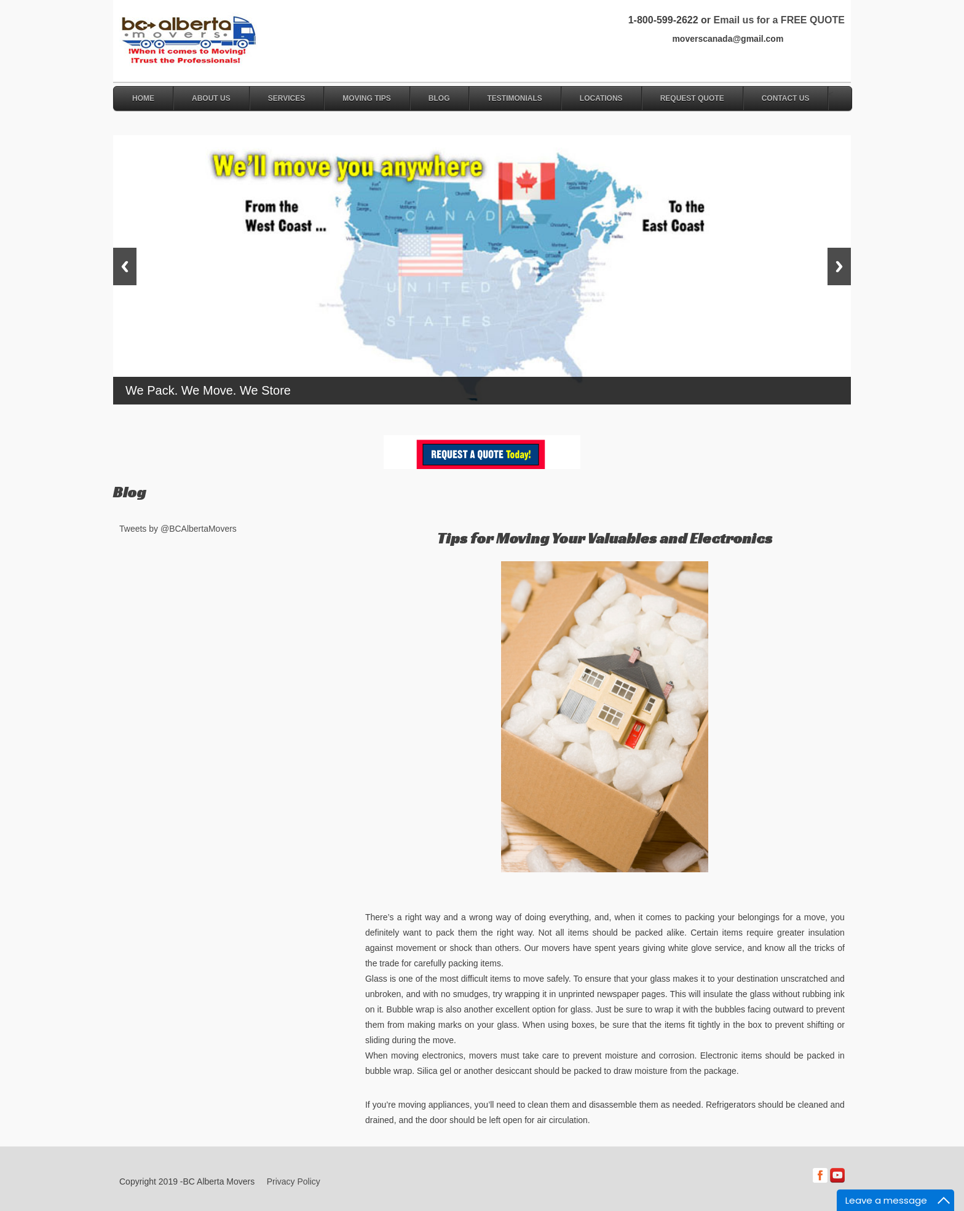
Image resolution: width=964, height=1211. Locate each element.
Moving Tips (366, 98)
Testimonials (515, 98)
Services (286, 98)
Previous (124, 266)
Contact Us (786, 98)
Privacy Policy (293, 1181)
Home (143, 98)
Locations (601, 98)
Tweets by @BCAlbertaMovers (178, 529)
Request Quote (692, 98)
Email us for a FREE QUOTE (778, 20)
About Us (211, 98)
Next (839, 266)
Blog (439, 98)
